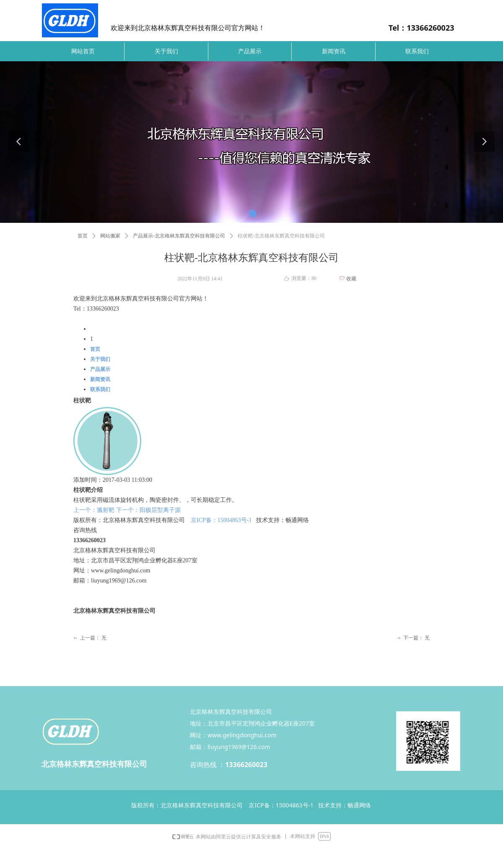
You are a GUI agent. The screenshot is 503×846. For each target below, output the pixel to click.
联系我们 (100, 389)
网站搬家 (110, 236)
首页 (83, 236)
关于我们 (100, 359)
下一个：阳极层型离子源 (148, 510)
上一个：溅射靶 (93, 510)
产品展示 (100, 369)
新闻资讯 (100, 379)
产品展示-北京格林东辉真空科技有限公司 (179, 236)
